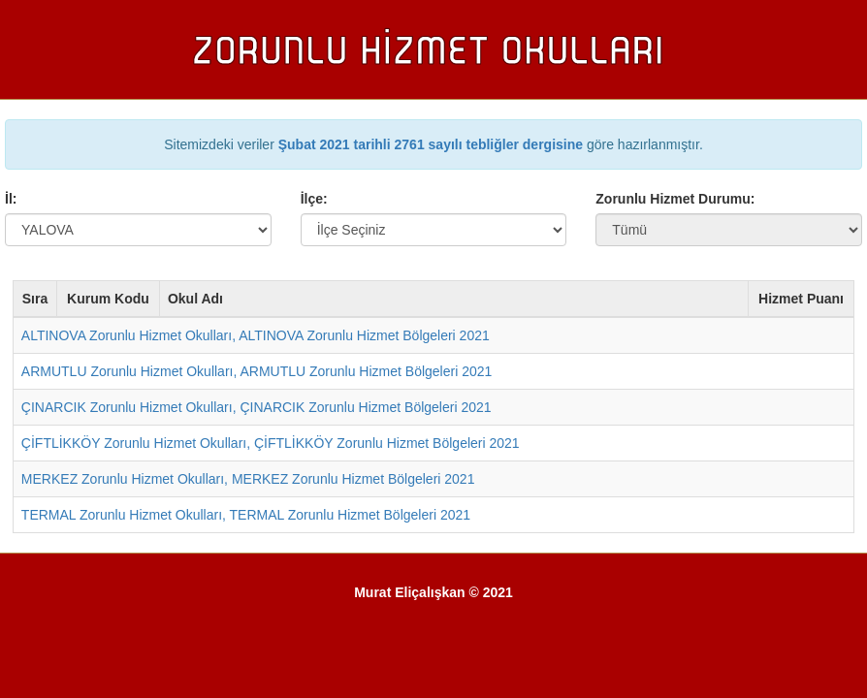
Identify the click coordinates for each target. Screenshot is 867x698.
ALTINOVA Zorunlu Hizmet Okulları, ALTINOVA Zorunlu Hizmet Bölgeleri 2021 (255, 335)
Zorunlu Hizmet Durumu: (675, 198)
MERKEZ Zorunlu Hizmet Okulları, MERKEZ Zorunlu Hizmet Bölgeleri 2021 (248, 479)
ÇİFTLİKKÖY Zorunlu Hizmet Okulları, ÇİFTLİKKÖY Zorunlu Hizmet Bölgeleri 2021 (270, 443)
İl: (10, 198)
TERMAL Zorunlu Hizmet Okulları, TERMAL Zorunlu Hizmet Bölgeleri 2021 (245, 515)
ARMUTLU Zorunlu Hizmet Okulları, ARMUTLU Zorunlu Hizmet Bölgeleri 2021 (256, 371)
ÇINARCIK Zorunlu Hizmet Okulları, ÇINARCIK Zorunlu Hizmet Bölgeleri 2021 (256, 407)
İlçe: (314, 198)
